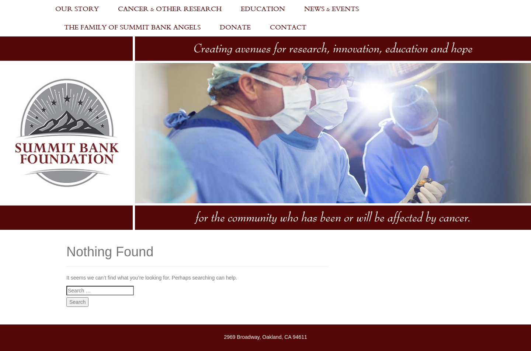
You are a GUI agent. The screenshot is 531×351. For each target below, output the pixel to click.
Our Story (77, 9)
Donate (235, 27)
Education (263, 9)
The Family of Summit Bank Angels (132, 27)
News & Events (331, 9)
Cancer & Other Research (170, 9)
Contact (288, 27)
